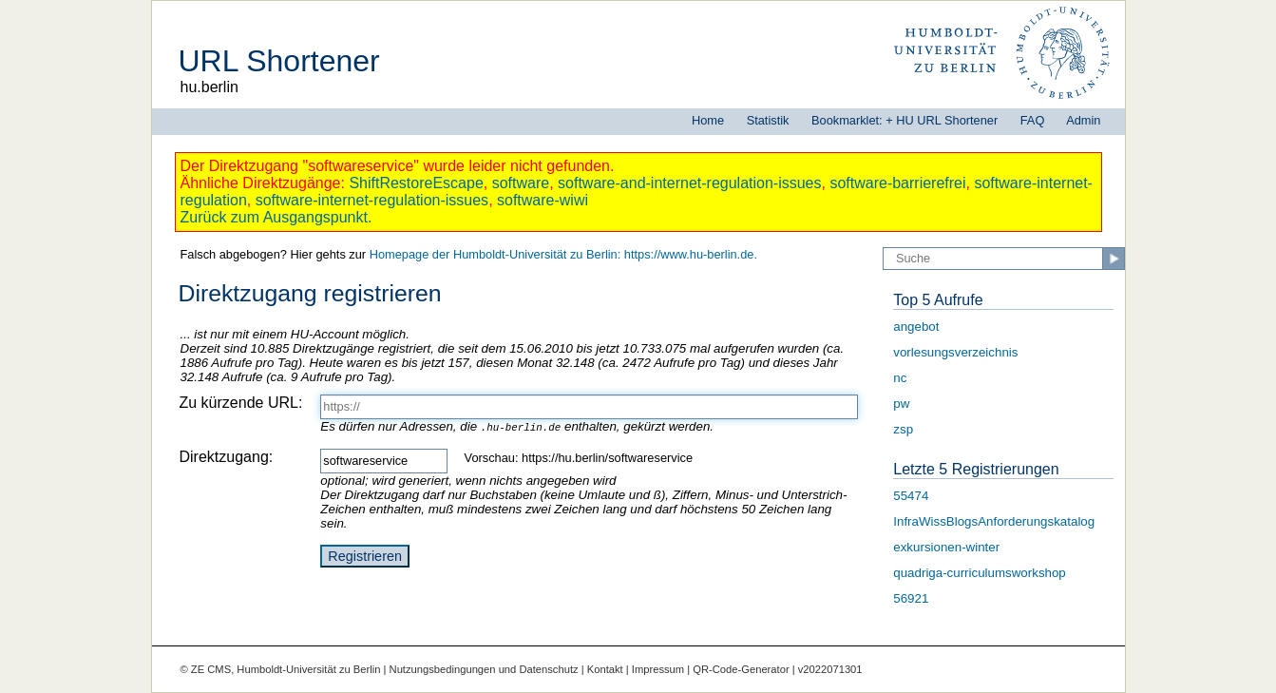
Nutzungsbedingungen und (455, 669)
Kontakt (605, 669)
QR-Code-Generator (741, 669)
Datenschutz (548, 669)
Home (708, 120)
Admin (1083, 120)
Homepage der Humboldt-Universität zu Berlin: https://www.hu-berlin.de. (563, 254)
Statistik (768, 120)
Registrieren (365, 556)
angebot (916, 326)
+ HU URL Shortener (942, 120)
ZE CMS (211, 669)
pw (901, 403)
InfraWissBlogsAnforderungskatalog (994, 521)
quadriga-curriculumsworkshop (979, 573)
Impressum (658, 669)
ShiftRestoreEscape (416, 183)
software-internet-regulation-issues (372, 200)
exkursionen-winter (946, 547)
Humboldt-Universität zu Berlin (308, 669)
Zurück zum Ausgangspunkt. (276, 217)
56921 (910, 598)
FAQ (1032, 120)
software (520, 183)
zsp (903, 429)
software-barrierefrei (897, 183)
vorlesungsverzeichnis (955, 352)
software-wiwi (542, 200)
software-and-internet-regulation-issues (689, 183)
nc (899, 378)
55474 (910, 496)
